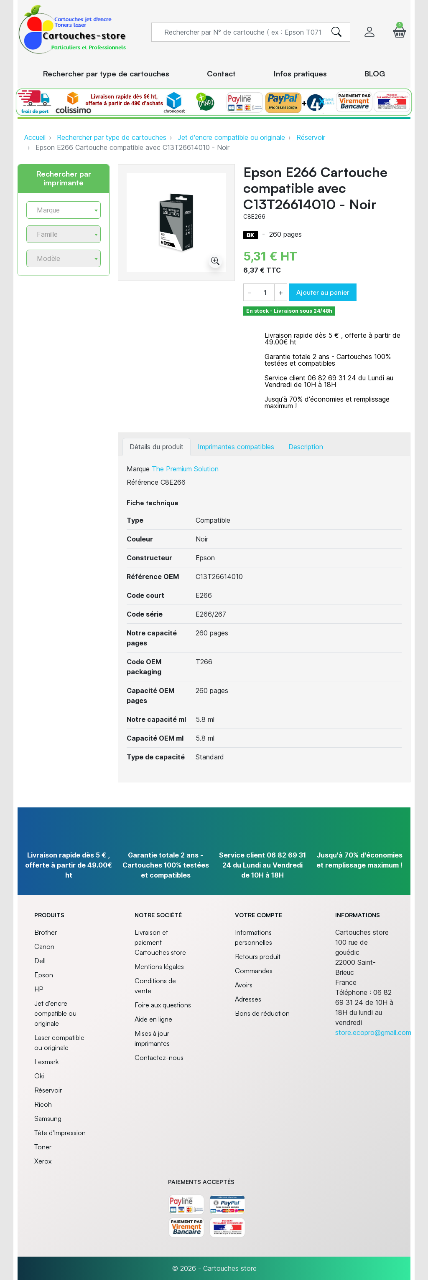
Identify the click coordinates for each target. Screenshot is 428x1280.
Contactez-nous (159, 1057)
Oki (39, 1076)
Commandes (254, 970)
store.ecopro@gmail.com (373, 1032)
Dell (40, 960)
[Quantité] (265, 292)
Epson (43, 975)
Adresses (248, 999)
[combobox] (63, 210)
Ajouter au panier (322, 292)
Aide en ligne (153, 1019)
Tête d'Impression (60, 1132)
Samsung (47, 1118)
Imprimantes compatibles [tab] (236, 447)
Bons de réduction (262, 1013)
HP (38, 989)
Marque (138, 469)
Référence (142, 482)
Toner (42, 1147)
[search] (336, 32)
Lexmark (46, 1061)
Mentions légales (159, 966)
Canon (44, 946)
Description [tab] (305, 447)
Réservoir (310, 137)
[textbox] (60, 210)
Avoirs (243, 985)
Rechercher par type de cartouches (111, 137)
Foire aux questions (163, 1005)
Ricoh (43, 1104)
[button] (399, 32)
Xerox (42, 1161)
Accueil (35, 137)
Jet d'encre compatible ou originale (231, 137)
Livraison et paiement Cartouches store (160, 942)
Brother (45, 932)
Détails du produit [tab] (156, 447)
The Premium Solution (185, 469)
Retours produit (257, 956)
